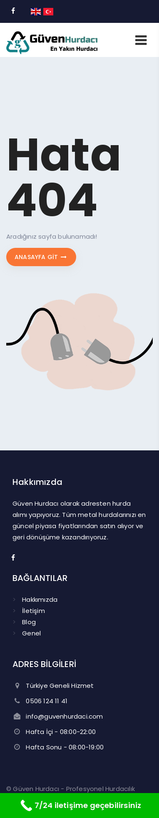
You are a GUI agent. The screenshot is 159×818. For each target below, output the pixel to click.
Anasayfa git (41, 257)
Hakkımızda (39, 599)
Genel (31, 633)
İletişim (33, 610)
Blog (29, 622)
